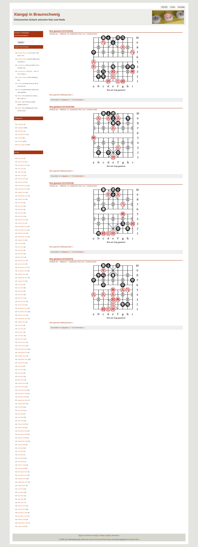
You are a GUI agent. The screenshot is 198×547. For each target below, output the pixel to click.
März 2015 (21, 175)
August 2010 (21, 363)
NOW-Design (106, 539)
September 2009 (23, 400)
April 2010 (21, 376)
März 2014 (21, 216)
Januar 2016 (21, 162)
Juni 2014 (21, 206)
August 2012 (21, 281)
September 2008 (23, 441)
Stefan (19, 96)
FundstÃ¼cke (22, 134)
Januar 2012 (21, 305)
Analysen (20, 124)
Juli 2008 (20, 448)
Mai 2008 (20, 454)
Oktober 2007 (22, 478)
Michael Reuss (22, 53)
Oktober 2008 (22, 438)
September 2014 (23, 196)
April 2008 (21, 458)
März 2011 (21, 339)
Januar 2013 (21, 264)
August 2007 (21, 485)
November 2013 (22, 230)
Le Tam (20, 83)
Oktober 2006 (22, 519)
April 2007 (21, 499)
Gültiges (105, 535)
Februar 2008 (22, 465)
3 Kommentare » (78, 100)
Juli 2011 (20, 325)
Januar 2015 (21, 182)
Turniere (20, 141)
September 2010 (23, 359)
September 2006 (23, 523)
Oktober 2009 (22, 397)
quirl (19, 89)
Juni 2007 (21, 492)
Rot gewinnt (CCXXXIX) (61, 31)
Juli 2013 (20, 243)
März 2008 (21, 461)
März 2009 (21, 420)
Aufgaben (20, 128)
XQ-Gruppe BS (22, 144)
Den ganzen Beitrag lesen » (61, 95)
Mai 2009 (20, 414)
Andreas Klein (22, 59)
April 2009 (21, 417)
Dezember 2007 (22, 472)
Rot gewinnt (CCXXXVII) (62, 183)
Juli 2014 (20, 202)
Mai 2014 (20, 209)
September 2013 (23, 236)
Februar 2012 (22, 301)
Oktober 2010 (22, 356)
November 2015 (22, 165)
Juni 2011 (21, 329)
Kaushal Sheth (93, 539)
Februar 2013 (22, 260)
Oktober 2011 (22, 315)
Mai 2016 (20, 158)
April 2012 (21, 294)
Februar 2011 (22, 342)
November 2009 (22, 393)
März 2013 (21, 257)
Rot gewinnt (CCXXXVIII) (62, 106)
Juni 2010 (21, 369)
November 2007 (22, 475)
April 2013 (21, 253)
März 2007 (21, 502)
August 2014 (21, 199)
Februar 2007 (22, 506)
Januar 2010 (21, 386)
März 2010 (21, 380)
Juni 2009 (21, 410)
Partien (20, 138)
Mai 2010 (20, 373)
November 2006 (22, 516)
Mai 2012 (20, 291)
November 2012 (22, 271)
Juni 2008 (21, 451)
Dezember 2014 (22, 185)
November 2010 (22, 352)
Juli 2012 (20, 284)
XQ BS (164, 7)
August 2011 (21, 322)
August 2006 (21, 526)
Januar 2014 (21, 223)
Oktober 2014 (22, 192)
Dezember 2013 (22, 226)
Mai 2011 (20, 332)
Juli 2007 (20, 489)
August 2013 (21, 240)
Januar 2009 (21, 427)
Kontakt (181, 7)
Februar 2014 (22, 219)
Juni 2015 (21, 168)
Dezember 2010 (22, 349)
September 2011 (23, 318)
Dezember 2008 (22, 431)
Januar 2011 (21, 345)
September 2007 (23, 482)
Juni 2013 (21, 247)
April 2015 (21, 172)
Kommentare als (90, 535)
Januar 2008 (21, 468)
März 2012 (21, 298)
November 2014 (22, 189)
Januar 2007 (21, 509)
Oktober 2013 (22, 233)
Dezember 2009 (22, 390)
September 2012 (23, 277)
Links (172, 7)
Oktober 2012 (22, 274)
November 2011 (22, 311)
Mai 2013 (20, 250)
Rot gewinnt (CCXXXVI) (61, 259)
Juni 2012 (21, 288)
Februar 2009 (22, 424)
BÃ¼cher (20, 131)
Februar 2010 (22, 383)
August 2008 (21, 444)
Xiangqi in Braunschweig (37, 14)
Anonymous (21, 65)
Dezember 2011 (22, 308)
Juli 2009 (20, 407)
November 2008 (22, 434)
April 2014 (21, 213)
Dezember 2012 (22, 267)
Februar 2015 (22, 178)
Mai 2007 (20, 495)
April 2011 (21, 335)
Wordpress (115, 535)
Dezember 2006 (22, 512)
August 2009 (21, 403)
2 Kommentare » (78, 176)
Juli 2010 (20, 366)
